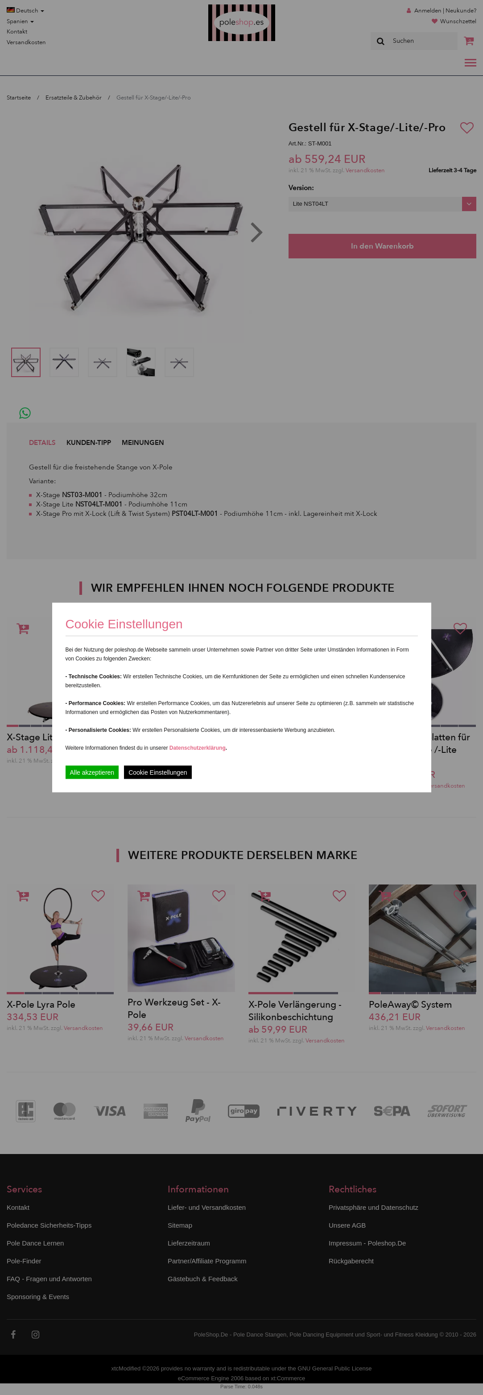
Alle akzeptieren (92, 772)
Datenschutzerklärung (197, 748)
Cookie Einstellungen (157, 772)
